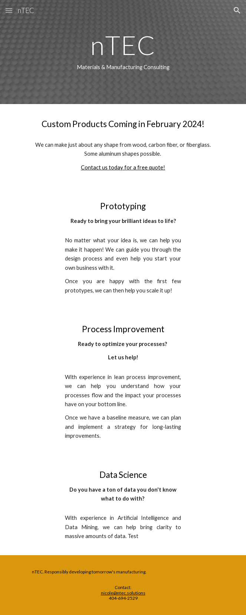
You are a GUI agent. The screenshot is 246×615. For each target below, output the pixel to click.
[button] (9, 10)
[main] (123, 52)
